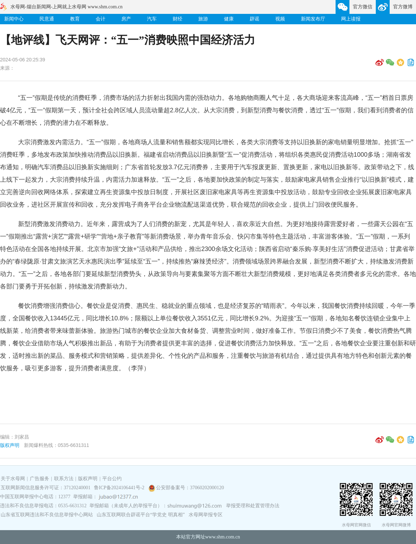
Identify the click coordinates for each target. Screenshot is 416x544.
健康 (229, 18)
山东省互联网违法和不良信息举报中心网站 (47, 514)
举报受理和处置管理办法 (252, 505)
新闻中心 (14, 18)
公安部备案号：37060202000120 (190, 487)
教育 (75, 18)
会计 (100, 18)
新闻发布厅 (313, 18)
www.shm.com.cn (222, 536)
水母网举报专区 (206, 514)
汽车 (152, 18)
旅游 (203, 18)
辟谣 (254, 18)
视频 (280, 18)
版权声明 (9, 445)
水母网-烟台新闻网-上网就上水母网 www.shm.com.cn (66, 6)
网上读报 (351, 18)
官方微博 (403, 6)
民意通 (47, 18)
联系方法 (63, 478)
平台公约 (112, 478)
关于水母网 (13, 478)
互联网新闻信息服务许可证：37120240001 (45, 487)
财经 (177, 18)
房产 (126, 18)
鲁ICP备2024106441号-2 (120, 487)
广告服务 (39, 478)
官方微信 (362, 6)
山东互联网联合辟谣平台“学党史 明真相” (141, 514)
